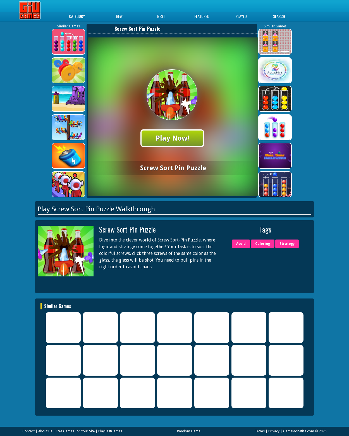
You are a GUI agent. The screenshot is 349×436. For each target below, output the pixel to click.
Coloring (262, 244)
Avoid (241, 244)
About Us (45, 431)
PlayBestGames (110, 431)
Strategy (287, 244)
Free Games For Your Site (75, 431)
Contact (28, 431)
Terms (260, 431)
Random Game (188, 431)
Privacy (273, 431)
